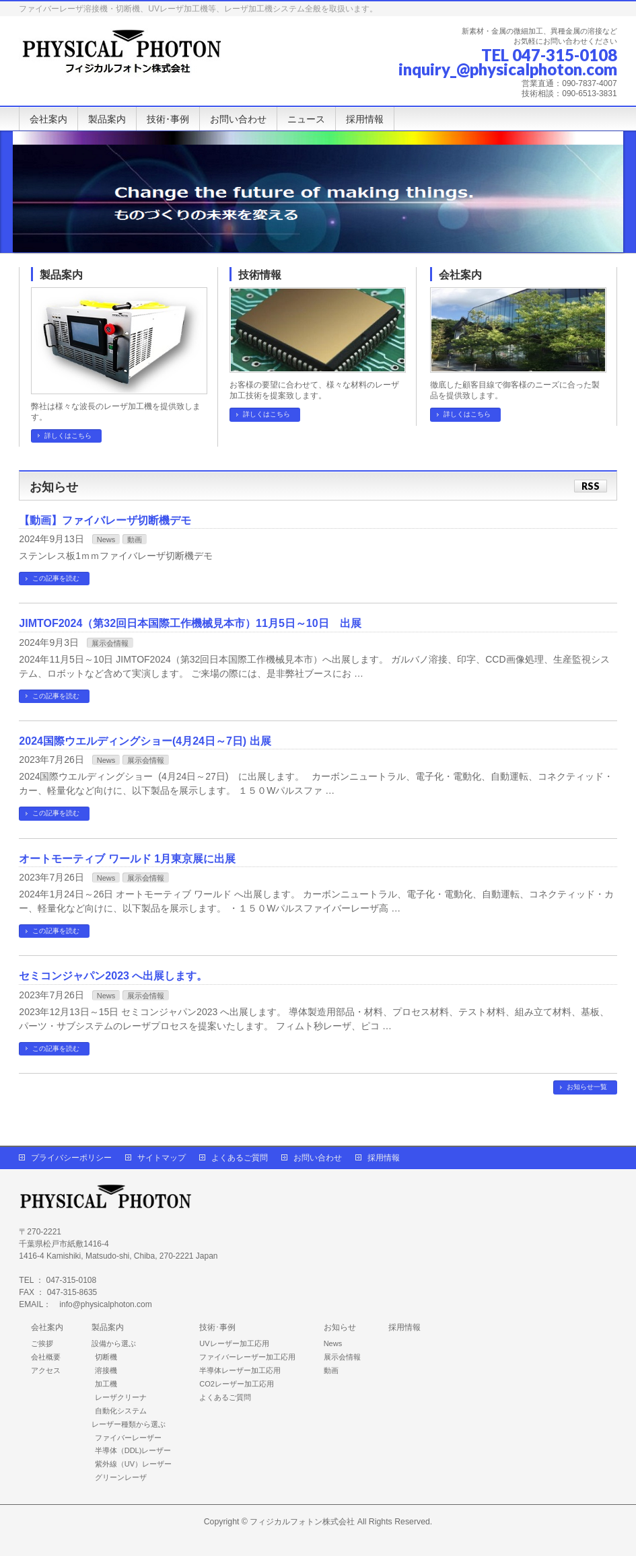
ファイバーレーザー (128, 1438)
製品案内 (61, 275)
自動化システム (121, 1411)
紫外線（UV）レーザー (133, 1464)
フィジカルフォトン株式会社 (302, 1521)
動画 (134, 539)
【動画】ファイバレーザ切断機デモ (105, 520)
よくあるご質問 (239, 1157)
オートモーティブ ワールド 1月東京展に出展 (127, 858)
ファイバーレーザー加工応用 (247, 1357)
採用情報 (383, 1157)
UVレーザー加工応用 (234, 1343)
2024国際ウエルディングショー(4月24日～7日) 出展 (145, 741)
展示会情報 (110, 643)
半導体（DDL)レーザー (133, 1450)
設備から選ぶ (114, 1343)
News (106, 539)
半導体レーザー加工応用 (240, 1370)
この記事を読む (55, 578)
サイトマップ (161, 1157)
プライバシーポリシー (71, 1157)
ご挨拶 (42, 1343)
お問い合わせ (317, 1157)
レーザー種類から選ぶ (129, 1424)
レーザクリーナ (121, 1397)
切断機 (106, 1357)
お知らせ (340, 1327)
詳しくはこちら (68, 435)
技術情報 (259, 275)
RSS (590, 486)
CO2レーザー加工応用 (236, 1384)
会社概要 (46, 1357)
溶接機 (106, 1370)
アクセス (46, 1370)
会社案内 (460, 275)
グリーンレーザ (121, 1477)
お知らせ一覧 (587, 1086)
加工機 (106, 1384)
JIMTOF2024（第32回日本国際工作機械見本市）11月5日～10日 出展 (190, 623)
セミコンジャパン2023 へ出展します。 (113, 975)
